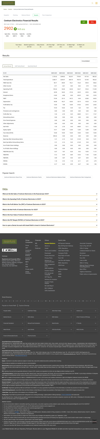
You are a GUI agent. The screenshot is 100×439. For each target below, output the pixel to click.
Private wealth (29, 269)
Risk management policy (50, 265)
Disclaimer (83, 253)
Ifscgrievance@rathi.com (70, 354)
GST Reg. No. (48, 277)
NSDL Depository (63, 263)
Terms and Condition (50, 250)
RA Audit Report (49, 285)
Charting (15, 15)
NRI (36, 243)
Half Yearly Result (19, 66)
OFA (26, 264)
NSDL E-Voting (84, 263)
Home (5, 9)
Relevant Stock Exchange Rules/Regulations (87, 266)
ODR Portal (61, 265)
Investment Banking (28, 258)
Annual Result (7, 66)
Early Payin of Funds (64, 255)
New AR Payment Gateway (65, 245)
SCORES (17, 412)
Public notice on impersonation (88, 274)
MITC (59, 271)
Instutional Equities (28, 251)
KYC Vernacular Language (49, 273)
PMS (26, 266)
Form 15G (60, 258)
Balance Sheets (26, 15)
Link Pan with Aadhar (64, 260)
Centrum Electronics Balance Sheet (55, 177)
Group (27, 245)
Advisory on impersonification (49, 261)
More (59, 276)
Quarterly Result (32, 66)
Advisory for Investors (51, 279)
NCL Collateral (49, 288)
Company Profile (63, 253)
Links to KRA (83, 260)
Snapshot (6, 15)
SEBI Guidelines (49, 268)
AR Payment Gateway (64, 243)
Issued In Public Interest (49, 282)
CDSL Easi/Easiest (50, 290)
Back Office (83, 269)
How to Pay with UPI (85, 245)
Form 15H (82, 258)
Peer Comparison (47, 15)
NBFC (27, 262)
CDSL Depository (63, 248)
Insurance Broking (28, 254)
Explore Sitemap (24, 305)
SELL (92, 22)
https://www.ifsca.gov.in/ (21, 355)
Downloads (48, 253)
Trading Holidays (63, 269)
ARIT (26, 248)
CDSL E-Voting (84, 248)
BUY (84, 22)
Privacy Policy (49, 258)
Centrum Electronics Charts (34, 177)
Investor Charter (49, 270)
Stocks (10, 9)
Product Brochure (49, 255)
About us (47, 245)
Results (36, 15)
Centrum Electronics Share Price (13, 177)
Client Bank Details (63, 250)
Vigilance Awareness (85, 271)
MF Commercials (84, 255)
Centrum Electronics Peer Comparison (80, 177)
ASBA (59, 274)
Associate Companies (86, 243)
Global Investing (28, 272)
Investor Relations (50, 243)
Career (46, 248)
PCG (36, 245)
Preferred (37, 248)
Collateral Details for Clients (87, 250)
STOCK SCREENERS (66, 394)
